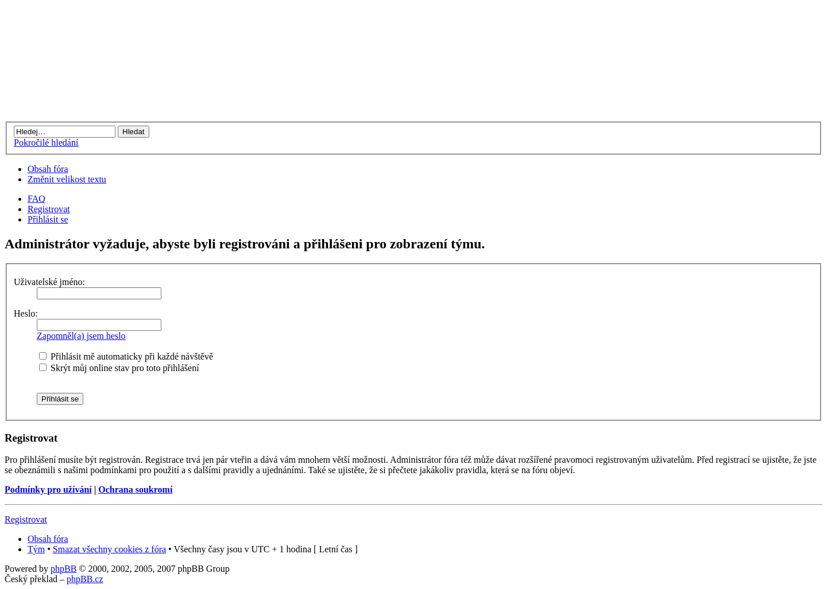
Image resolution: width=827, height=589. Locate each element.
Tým (36, 549)
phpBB (63, 569)
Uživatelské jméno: (49, 282)
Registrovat (49, 209)
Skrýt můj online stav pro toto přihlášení (119, 368)
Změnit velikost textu (67, 179)
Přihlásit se (48, 219)
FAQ (36, 199)
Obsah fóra (48, 169)
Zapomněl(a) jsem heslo (81, 336)
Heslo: (26, 313)
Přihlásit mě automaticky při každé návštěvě (126, 356)
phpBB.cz (85, 579)
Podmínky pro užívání (48, 489)
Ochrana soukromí (135, 489)
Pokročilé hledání (46, 142)
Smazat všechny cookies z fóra (109, 549)
